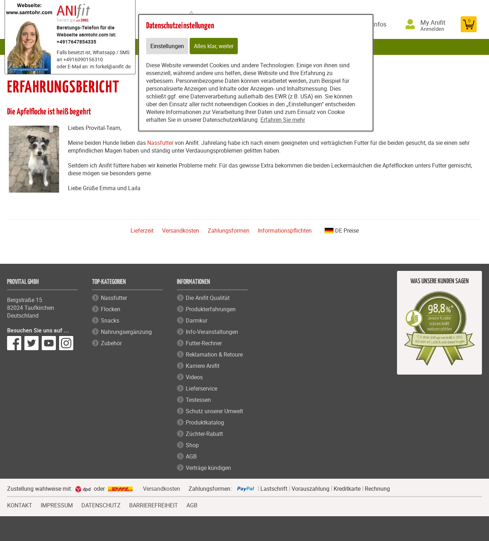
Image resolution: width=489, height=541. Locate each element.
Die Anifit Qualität (208, 298)
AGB (191, 456)
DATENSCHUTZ (101, 504)
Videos (194, 377)
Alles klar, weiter (214, 46)
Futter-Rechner (204, 343)
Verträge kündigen (208, 468)
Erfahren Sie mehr (282, 120)
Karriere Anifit (202, 366)
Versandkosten (180, 230)
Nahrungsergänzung (126, 332)
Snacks (110, 320)
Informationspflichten (285, 230)
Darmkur (196, 320)
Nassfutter (160, 143)
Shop (192, 445)
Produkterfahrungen (211, 309)
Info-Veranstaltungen (212, 332)
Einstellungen (167, 46)
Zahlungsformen (228, 230)
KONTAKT (19, 504)
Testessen (198, 400)
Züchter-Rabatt (204, 434)
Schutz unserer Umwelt (214, 411)
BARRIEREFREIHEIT (153, 504)
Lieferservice (201, 388)
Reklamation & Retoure (214, 354)
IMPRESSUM (57, 504)
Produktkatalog (205, 422)
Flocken (110, 309)
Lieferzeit (142, 230)
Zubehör (111, 343)
